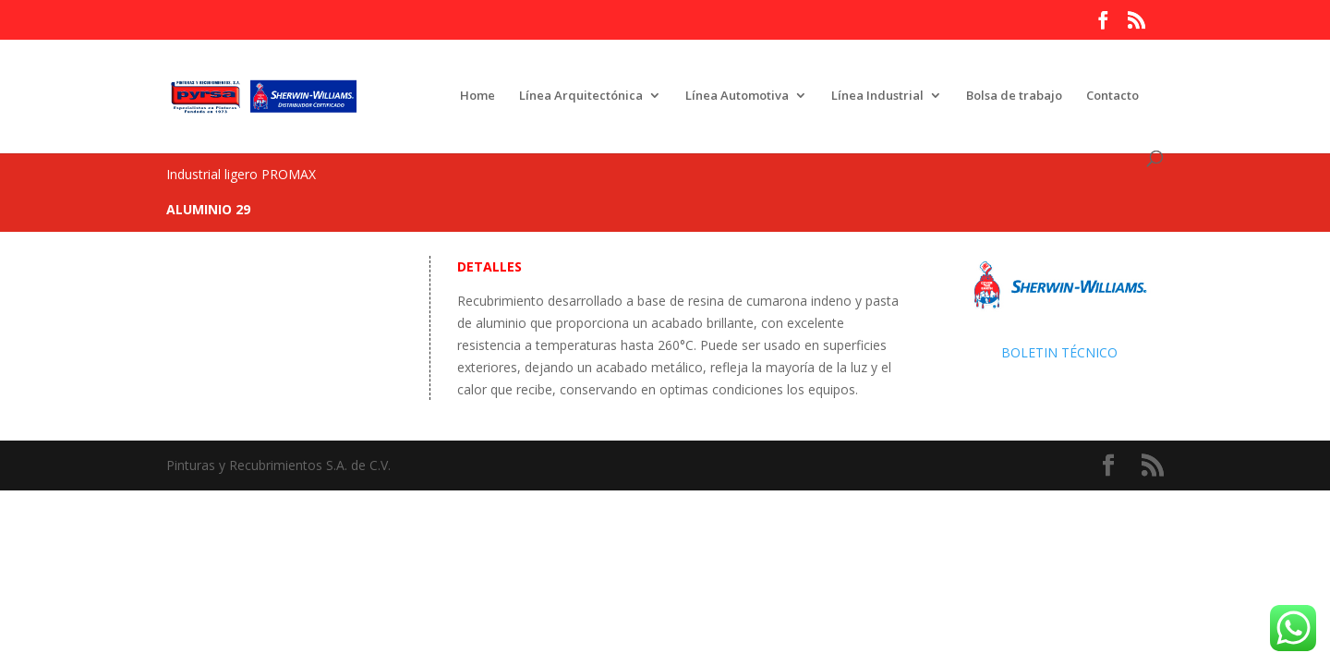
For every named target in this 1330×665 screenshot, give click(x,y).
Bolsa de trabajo (1014, 96)
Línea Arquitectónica (581, 96)
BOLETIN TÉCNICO (1059, 352)
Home (477, 96)
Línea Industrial (877, 96)
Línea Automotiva (737, 96)
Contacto (1112, 96)
